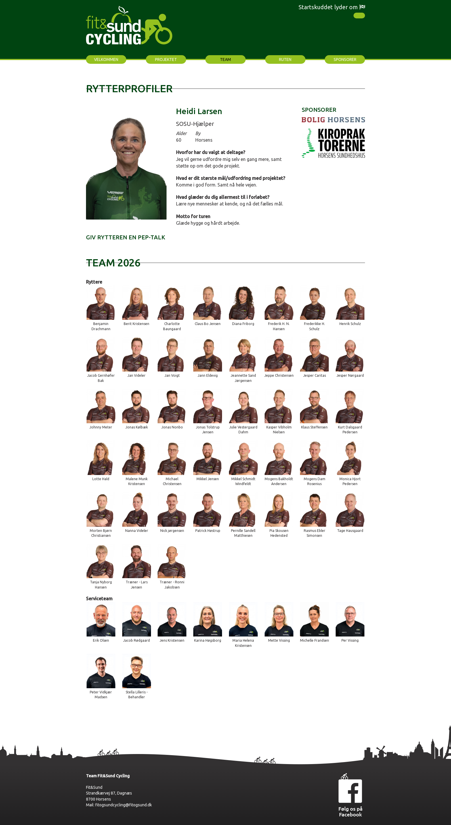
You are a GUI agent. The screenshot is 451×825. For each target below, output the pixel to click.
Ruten (285, 59)
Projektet (166, 59)
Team (225, 59)
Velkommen (106, 59)
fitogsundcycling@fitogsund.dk (123, 805)
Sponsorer (345, 59)
